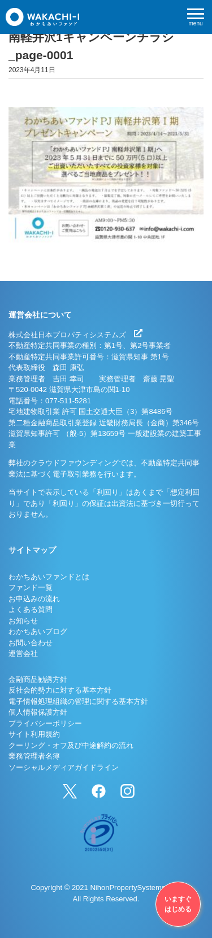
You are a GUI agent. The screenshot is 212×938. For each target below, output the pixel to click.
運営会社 (23, 653)
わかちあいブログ (37, 631)
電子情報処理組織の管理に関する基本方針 (78, 701)
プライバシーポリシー (45, 723)
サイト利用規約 (34, 734)
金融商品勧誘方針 (37, 679)
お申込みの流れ (34, 598)
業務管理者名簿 (34, 756)
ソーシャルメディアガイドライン (63, 767)
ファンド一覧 (30, 587)
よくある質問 (30, 609)
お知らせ (23, 620)
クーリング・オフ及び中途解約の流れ (70, 745)
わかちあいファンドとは (48, 577)
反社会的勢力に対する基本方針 (59, 690)
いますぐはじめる (178, 904)
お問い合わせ (30, 642)
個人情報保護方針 (37, 712)
